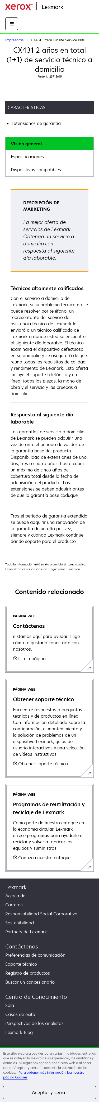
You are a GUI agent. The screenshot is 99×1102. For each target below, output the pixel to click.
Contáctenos (21, 946)
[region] (49, 1074)
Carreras (14, 905)
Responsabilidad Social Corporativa (41, 914)
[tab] (49, 143)
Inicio (67, 7)
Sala (9, 1005)
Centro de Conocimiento (36, 996)
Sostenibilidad (19, 923)
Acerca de (15, 896)
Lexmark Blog (19, 1032)
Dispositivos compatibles (36, 170)
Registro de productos (27, 973)
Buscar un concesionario (30, 982)
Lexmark (16, 887)
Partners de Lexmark (26, 932)
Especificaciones (27, 157)
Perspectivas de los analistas (34, 1023)
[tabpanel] (49, 369)
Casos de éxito (20, 1014)
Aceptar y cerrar (49, 1092)
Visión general (26, 144)
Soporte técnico (21, 964)
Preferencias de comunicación (35, 955)
